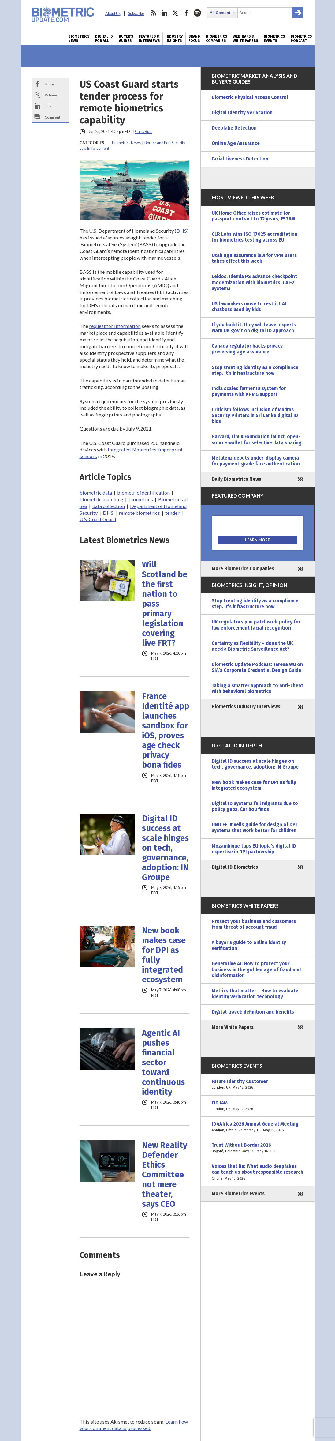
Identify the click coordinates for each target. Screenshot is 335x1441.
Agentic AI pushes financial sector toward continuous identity (163, 1062)
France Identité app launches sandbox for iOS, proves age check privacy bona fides (165, 730)
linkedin (164, 12)
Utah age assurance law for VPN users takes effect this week (254, 258)
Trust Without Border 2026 (257, 1148)
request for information (115, 326)
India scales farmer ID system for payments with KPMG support (249, 391)
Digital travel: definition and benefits (253, 1012)
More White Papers (233, 1027)
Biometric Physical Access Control (250, 97)
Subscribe (136, 13)
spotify (197, 12)
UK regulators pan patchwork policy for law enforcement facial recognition (256, 624)
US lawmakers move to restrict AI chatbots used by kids (249, 306)
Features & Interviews (149, 38)
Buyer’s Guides (126, 38)
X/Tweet (51, 95)
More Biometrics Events (238, 1193)
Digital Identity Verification (242, 112)
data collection (108, 506)
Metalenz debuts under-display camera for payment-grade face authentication (256, 461)
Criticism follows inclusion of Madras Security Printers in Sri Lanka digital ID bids (255, 415)
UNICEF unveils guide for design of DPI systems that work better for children (254, 827)
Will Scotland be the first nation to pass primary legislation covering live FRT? (164, 604)
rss (153, 12)
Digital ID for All (104, 38)
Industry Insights (174, 38)
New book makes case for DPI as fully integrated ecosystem (164, 955)
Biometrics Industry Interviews (246, 706)
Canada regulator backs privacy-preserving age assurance (248, 349)
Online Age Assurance (236, 143)
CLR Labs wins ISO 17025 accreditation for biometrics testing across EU (254, 237)
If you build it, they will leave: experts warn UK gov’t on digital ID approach (254, 327)
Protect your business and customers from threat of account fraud (254, 924)
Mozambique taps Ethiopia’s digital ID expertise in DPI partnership (254, 849)
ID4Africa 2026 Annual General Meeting (257, 1127)
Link (48, 106)
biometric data (96, 492)
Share (49, 84)
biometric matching (101, 499)
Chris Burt (143, 131)
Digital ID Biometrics (235, 867)
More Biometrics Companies (243, 568)
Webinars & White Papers (245, 38)
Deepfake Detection (234, 128)
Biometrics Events (274, 38)
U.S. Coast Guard (98, 519)
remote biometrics (139, 513)
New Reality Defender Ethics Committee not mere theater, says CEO (164, 1174)
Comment (52, 117)
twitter (175, 12)
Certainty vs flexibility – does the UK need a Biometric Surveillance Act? (252, 646)
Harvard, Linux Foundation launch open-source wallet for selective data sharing (257, 439)
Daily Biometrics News (236, 479)
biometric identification (143, 492)
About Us (113, 13)
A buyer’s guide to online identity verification (249, 945)
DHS (181, 231)
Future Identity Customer (257, 1084)
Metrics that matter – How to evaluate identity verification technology (255, 993)
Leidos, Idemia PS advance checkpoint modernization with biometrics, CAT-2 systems (254, 282)
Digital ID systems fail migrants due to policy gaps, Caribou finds (255, 806)
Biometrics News (78, 38)
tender (172, 513)
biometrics (140, 499)
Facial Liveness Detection (240, 159)
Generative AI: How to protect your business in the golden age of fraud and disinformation (256, 969)
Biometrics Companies (216, 38)
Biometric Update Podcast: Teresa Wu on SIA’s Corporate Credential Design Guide (257, 667)
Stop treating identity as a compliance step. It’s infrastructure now (255, 370)
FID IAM (257, 1106)
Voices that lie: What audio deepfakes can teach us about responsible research (257, 1172)
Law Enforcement (94, 148)
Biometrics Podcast (301, 38)
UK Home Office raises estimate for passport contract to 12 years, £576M (253, 216)
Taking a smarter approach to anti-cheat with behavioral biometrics (257, 688)
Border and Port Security (164, 143)
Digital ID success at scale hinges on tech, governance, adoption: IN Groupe (165, 848)
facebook (186, 12)
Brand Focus (194, 38)
